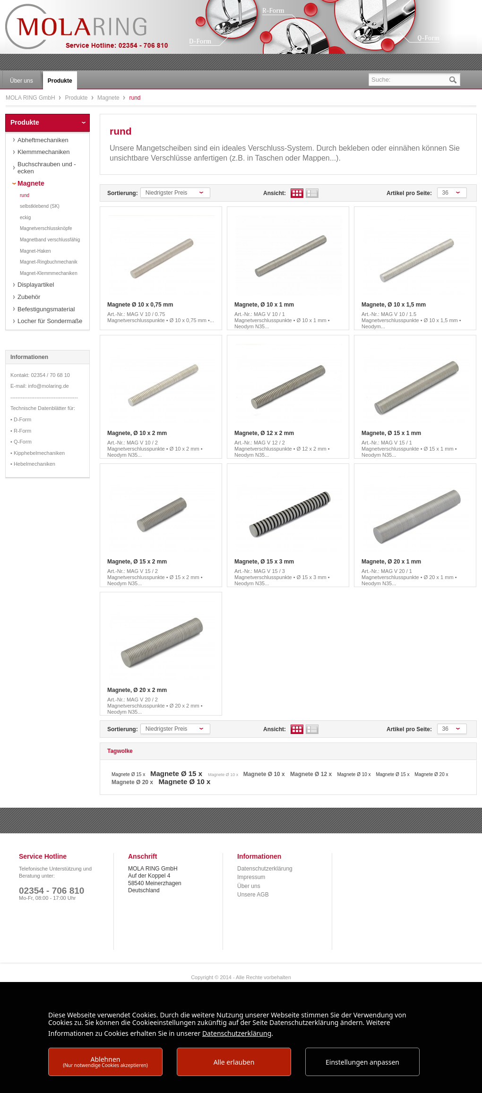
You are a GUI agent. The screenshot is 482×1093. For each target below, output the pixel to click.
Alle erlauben (234, 1062)
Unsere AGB (253, 894)
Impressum (251, 877)
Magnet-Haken (35, 251)
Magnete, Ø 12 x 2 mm (264, 433)
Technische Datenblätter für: (42, 408)
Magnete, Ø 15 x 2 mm (137, 561)
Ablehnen (105, 1061)
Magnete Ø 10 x (224, 774)
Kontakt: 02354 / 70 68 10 (40, 375)
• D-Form (20, 419)
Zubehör (28, 296)
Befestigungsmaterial (46, 309)
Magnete (109, 97)
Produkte (77, 97)
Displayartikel (35, 284)
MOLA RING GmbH (93, 31)
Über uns (248, 886)
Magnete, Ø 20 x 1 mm (391, 561)
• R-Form (20, 431)
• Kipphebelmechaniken (37, 453)
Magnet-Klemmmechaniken (48, 273)
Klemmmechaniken (43, 151)
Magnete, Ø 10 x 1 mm (264, 304)
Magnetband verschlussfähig (50, 239)
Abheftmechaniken (43, 140)
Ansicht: (274, 193)
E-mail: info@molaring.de (39, 386)
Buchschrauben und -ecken (46, 168)
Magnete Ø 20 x (431, 774)
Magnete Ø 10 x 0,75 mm (140, 304)
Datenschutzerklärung (265, 868)
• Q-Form (21, 441)
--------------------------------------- (44, 397)
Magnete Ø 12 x (311, 774)
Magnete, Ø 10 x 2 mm (137, 433)
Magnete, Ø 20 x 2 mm (137, 690)
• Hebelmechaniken (32, 464)
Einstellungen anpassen (362, 1062)
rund (24, 195)
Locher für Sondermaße (49, 320)
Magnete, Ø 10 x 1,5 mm (394, 304)
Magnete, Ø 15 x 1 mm (391, 433)
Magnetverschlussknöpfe (46, 228)
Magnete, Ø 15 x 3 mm (264, 561)
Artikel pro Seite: (409, 193)
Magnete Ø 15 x (129, 774)
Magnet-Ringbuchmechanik (48, 262)
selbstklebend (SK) (40, 206)
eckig (25, 217)
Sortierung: (122, 193)
